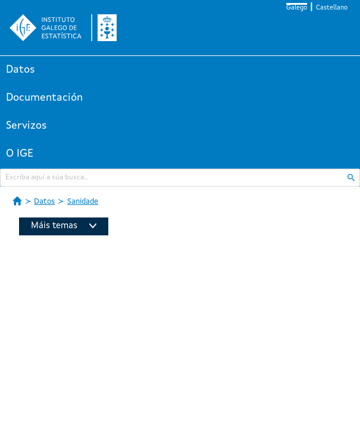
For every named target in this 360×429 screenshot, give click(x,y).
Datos (20, 69)
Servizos (26, 125)
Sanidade (82, 202)
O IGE (19, 153)
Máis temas (63, 226)
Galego (296, 8)
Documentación (44, 97)
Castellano (332, 8)
